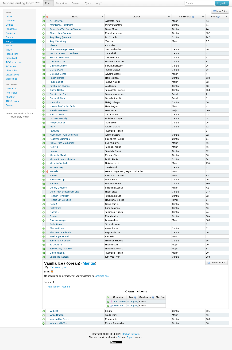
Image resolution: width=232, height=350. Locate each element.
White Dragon (57, 315)
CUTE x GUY (56, 69)
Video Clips (11, 70)
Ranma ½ (55, 212)
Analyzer (10, 97)
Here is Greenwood (59, 110)
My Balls (54, 171)
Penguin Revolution (59, 196)
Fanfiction (10, 33)
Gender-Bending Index (21, 3)
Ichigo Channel (57, 122)
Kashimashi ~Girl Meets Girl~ (64, 135)
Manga (9, 41)
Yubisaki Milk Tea (58, 323)
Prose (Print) (12, 54)
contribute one (101, 276)
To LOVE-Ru (56, 244)
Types (88, 3)
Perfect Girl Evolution (60, 200)
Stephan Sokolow (130, 334)
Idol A (52, 126)
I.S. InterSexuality (58, 118)
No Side (54, 183)
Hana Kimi (55, 102)
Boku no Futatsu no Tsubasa (64, 53)
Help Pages (11, 92)
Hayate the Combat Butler (63, 106)
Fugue (130, 337)
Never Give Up (57, 179)
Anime (9, 16)
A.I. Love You (56, 21)
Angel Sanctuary (58, 41)
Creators (76, 3)
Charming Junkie (58, 65)
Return (53, 216)
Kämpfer (54, 151)
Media (48, 3)
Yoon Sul (65, 286)
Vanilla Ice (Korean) (59, 257)
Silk (120, 337)
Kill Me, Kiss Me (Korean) (62, 143)
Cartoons (10, 20)
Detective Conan (58, 74)
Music (9, 49)
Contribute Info (216, 262)
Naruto (53, 175)
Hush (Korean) (57, 114)
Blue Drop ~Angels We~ (62, 49)
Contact (9, 105)
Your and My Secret (59, 319)
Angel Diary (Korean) (60, 37)
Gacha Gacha (57, 90)
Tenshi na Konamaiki (60, 240)
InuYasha (54, 131)
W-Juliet (54, 311)
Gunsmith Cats (57, 98)
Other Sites (11, 88)
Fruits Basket (56, 82)
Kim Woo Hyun (58, 267)
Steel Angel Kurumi (59, 236)
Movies (9, 45)
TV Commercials (14, 62)
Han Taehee (54, 286)
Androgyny (132, 301)
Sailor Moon (56, 224)
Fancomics (11, 29)
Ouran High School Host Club (64, 191)
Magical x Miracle (58, 155)
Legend (222, 3)
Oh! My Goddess (58, 187)
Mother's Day (56, 167)
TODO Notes (12, 101)
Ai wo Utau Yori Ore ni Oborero (65, 29)
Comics (9, 25)
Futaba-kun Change (60, 86)
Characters (61, 3)
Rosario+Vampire (58, 220)
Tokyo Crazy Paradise (61, 248)
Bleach (53, 45)
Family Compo (57, 78)
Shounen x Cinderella (60, 232)
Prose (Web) (12, 58)
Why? (99, 3)
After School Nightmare (61, 25)
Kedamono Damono (60, 139)
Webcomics (11, 79)
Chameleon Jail (57, 61)
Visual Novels (12, 74)
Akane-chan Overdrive (61, 33)
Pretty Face (55, 208)
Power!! (53, 204)
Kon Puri (54, 147)
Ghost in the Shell (59, 94)
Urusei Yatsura (57, 253)
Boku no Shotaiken (59, 57)
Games (9, 37)
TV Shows (11, 66)
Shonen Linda (57, 228)
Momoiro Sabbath (59, 163)
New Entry (220, 11)
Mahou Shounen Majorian (62, 159)
